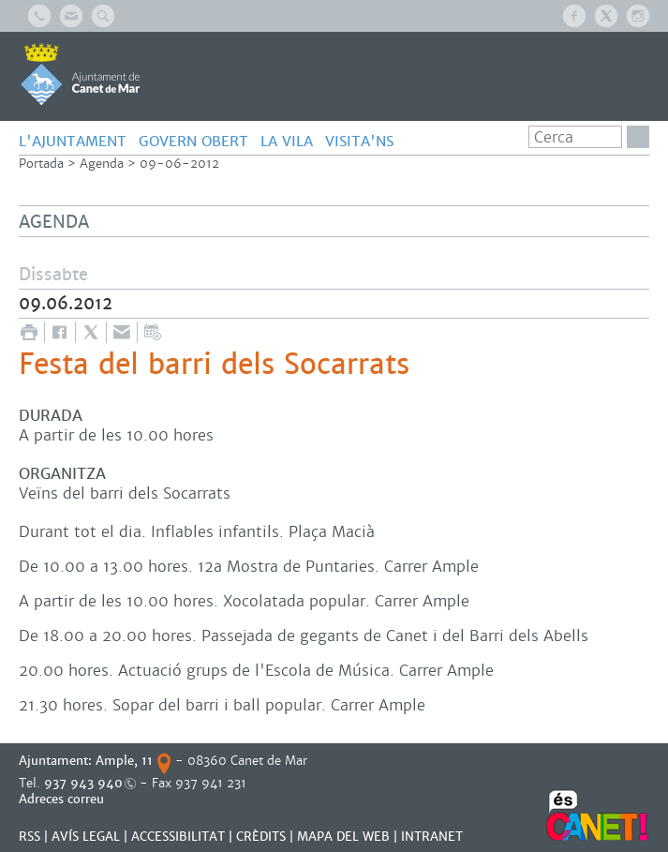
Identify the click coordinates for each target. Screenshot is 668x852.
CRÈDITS (261, 837)
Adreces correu (63, 799)
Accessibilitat (178, 837)
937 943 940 (83, 783)
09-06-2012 (179, 164)
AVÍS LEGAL (86, 837)
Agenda (102, 164)
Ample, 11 (124, 761)
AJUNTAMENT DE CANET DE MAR (80, 74)
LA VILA (286, 141)
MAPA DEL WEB (343, 837)
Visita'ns (359, 141)
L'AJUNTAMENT (72, 141)
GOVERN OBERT (193, 141)
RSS (29, 837)
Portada (41, 164)
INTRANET (432, 837)
